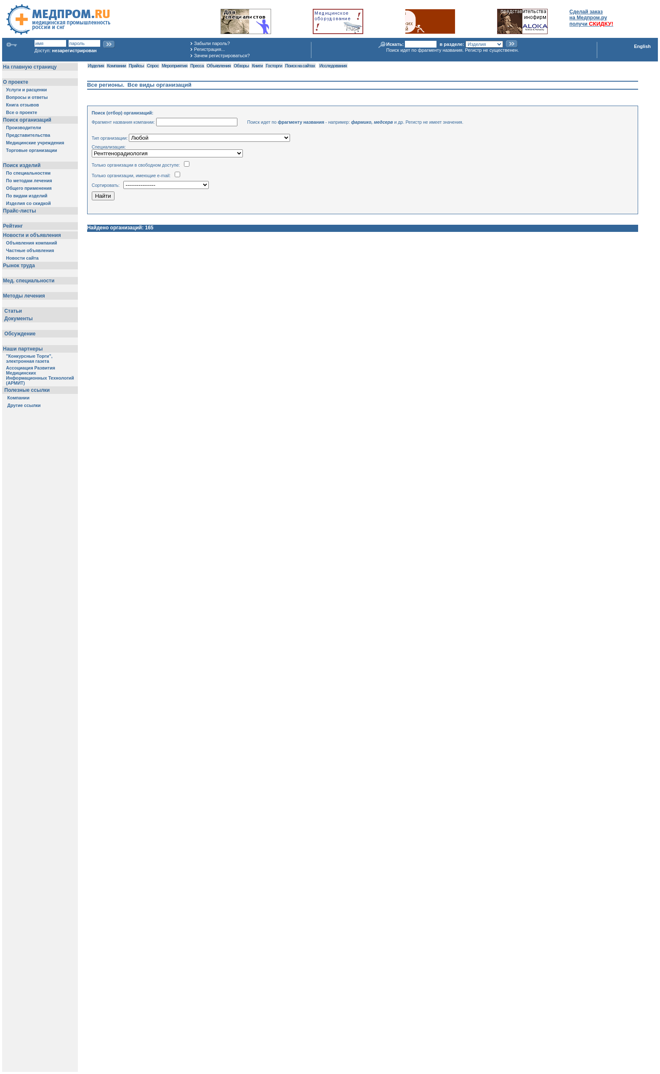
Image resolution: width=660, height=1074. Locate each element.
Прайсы (136, 65)
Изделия (96, 65)
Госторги (274, 65)
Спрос (153, 65)
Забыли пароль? (212, 43)
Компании (116, 65)
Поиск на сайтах (300, 65)
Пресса (197, 65)
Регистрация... (209, 49)
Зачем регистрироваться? (222, 55)
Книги (257, 65)
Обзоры (241, 65)
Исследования (333, 65)
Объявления (219, 65)
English (642, 46)
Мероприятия (174, 65)
